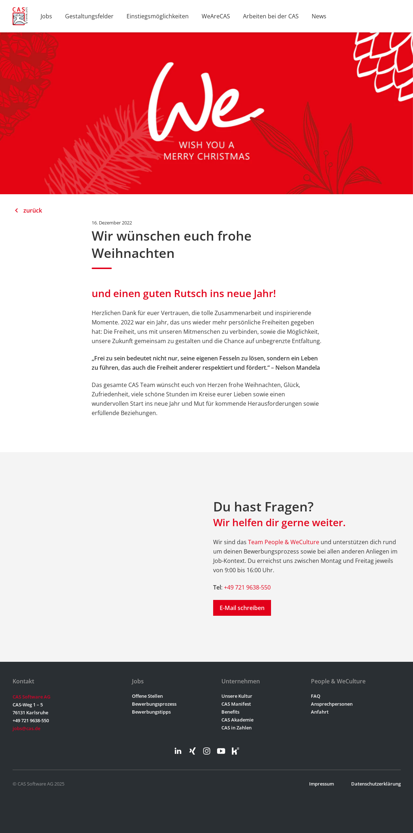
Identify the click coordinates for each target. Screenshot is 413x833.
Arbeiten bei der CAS (271, 16)
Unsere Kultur (236, 696)
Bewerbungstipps (151, 712)
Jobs (46, 16)
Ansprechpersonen (332, 704)
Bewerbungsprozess (154, 704)
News (319, 16)
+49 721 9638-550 (247, 587)
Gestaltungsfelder (89, 16)
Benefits (230, 712)
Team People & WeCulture (283, 542)
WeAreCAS (216, 16)
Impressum (321, 783)
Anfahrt (320, 712)
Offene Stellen (147, 696)
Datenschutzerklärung (376, 783)
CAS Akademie (237, 719)
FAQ (315, 696)
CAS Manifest (236, 704)
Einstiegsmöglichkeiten (158, 16)
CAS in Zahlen (236, 727)
